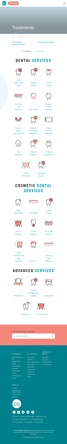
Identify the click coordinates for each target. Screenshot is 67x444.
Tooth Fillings (49, 76)
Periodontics (18, 286)
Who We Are (45, 357)
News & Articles (16, 394)
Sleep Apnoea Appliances (49, 124)
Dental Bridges (18, 226)
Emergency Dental (41, 168)
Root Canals (33, 100)
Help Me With (32, 354)
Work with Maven (46, 353)
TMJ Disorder (18, 147)
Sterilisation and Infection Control (16, 391)
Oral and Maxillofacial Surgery (33, 286)
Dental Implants (33, 226)
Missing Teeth (30, 367)
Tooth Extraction (26, 168)
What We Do (45, 360)
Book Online (13, 3)
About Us (15, 385)
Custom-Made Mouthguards (18, 124)
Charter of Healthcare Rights (27, 416)
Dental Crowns (49, 205)
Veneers (33, 250)
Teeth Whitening (18, 205)
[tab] (28, 51)
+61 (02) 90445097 (28, 422)
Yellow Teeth (30, 364)
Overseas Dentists (47, 362)
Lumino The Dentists (17, 422)
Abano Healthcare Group (36, 419)
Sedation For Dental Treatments (33, 124)
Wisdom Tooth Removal (49, 100)
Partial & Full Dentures (18, 100)
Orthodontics (49, 286)
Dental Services (17, 42)
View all (14, 378)
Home (13, 37)
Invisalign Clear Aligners (49, 250)
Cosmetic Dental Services (46, 42)
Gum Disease (30, 372)
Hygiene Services (33, 76)
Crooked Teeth (31, 374)
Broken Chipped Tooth (33, 362)
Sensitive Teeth (31, 369)
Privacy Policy (15, 416)
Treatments (16, 354)
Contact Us (15, 397)
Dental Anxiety (30, 357)
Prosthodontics (41, 307)
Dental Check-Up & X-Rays (18, 76)
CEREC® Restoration (49, 147)
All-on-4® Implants (49, 226)
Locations (14, 388)
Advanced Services (18, 44)
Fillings (13, 363)
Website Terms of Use (41, 416)
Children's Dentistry (33, 147)
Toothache (30, 360)
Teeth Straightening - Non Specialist (18, 250)
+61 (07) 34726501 (38, 422)
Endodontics (26, 307)
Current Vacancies (47, 364)
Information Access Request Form (20, 419)
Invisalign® (33, 205)
